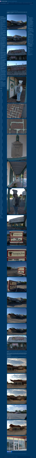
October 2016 (1, 155)
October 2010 (1, 195)
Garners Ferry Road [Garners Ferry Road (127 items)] (30, 23)
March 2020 (1, 132)
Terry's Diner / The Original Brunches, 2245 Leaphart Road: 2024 (30, 45)
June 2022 (1, 117)
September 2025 (1, 95)
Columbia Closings (4, 1)
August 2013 (1, 176)
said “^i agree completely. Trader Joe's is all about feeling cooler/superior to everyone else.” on (3, 52)
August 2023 (1, 109)
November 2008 (1, 208)
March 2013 (1, 179)
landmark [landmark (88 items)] (33, 25)
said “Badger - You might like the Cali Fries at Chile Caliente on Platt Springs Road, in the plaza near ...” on (3, 39)
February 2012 (1, 186)
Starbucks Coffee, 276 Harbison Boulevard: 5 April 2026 (2, 85)
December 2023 (1, 107)
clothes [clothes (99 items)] (31, 19)
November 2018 (1, 141)
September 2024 (1, 102)
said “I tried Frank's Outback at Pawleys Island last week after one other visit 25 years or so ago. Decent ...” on (3, 72)
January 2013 (1, 180)
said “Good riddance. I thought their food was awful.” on (3, 22)
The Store (7, 3)
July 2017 (1, 150)
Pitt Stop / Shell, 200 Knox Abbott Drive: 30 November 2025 (30, 40)
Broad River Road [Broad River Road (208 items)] (30, 17)
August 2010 (1, 196)
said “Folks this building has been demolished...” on (3, 62)
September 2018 (1, 142)
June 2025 (1, 97)
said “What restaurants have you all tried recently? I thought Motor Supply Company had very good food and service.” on (3, 77)
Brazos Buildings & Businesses (30, 54)
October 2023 (1, 108)
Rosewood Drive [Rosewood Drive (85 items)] (29, 29)
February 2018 (1, 146)
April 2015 (1, 165)
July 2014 (1, 170)
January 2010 (1, 200)
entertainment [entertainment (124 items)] (32, 21)
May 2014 (1, 171)
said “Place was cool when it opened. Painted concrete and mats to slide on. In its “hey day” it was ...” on (3, 18)
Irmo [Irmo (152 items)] (31, 25)
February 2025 (1, 99)
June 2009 (1, 204)
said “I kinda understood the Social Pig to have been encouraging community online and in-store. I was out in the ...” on (3, 60)
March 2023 (1, 112)
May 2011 (1, 191)
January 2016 (1, 160)
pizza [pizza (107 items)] (29, 27)
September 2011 (1, 189)
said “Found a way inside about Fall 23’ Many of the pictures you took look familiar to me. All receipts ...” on (3, 66)
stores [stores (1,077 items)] (30, 30)
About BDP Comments (2, 80)
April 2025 (1, 98)
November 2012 (1, 181)
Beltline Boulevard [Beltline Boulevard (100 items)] (29, 17)
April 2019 (1, 138)
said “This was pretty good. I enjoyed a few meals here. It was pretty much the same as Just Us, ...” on (3, 75)
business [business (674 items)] (30, 18)
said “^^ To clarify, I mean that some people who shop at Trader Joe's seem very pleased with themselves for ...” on (3, 55)
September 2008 (1, 209)
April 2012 (1, 185)
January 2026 (1, 93)
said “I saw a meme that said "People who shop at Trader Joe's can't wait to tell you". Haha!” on (3, 57)
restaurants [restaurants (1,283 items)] (30, 28)
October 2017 (1, 148)
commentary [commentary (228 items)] (29, 20)
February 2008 (1, 213)
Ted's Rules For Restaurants (3, 3)
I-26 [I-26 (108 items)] (30, 25)
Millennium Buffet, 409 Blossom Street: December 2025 (30, 41)
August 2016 (1, 156)
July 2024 (1, 103)
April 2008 (1, 212)
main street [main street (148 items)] (31, 26)
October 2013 (1, 175)
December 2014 (1, 167)
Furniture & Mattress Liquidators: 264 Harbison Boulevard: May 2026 (3, 83)
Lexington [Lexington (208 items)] (29, 26)
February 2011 (1, 193)
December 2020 (1, 127)
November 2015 (1, 161)
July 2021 (1, 123)
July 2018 (1, 143)
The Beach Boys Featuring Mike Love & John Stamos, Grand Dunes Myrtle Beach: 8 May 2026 (3, 82)
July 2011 (1, 190)
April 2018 (1, 145)
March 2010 (1, 199)
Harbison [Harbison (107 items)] (31, 24)
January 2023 (1, 113)
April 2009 (1, 205)
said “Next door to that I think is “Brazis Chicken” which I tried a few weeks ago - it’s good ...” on (3, 28)
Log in (0, 216)
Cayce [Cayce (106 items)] (28, 19)
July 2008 (1, 210)
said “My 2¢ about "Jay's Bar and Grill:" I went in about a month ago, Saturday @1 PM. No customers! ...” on (3, 41)
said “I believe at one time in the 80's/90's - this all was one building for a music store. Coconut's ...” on (3, 71)
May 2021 (1, 124)
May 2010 (1, 198)
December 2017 (1, 147)
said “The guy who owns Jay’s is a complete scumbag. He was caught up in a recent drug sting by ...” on (3, 47)
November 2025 (1, 94)
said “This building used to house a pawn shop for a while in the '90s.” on (3, 79)
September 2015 (1, 162)
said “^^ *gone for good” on (3, 48)
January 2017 (1, 153)
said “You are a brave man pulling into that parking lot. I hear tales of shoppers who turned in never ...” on (3, 37)
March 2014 (1, 172)
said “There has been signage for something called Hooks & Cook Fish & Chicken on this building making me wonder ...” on (3, 43)
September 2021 (1, 122)
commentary (1, 89)
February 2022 (1, 119)
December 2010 (1, 194)
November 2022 (1, 114)
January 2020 (1, 133)
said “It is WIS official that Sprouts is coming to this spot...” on (3, 63)
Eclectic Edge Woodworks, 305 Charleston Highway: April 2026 (2, 84)
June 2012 (1, 184)
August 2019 (1, 136)
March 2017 (1, 152)
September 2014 (1, 169)
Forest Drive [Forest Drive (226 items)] (31, 22)
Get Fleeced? (29, 46)
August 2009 (1, 203)
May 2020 (1, 131)
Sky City (28, 53)
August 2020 (1, 129)
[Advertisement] (18, 7)
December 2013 (1, 174)
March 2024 (1, 105)
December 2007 (1, 214)
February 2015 (1, 166)
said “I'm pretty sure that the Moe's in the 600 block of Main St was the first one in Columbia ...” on (3, 68)
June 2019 (1, 137)
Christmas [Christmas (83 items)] (30, 19)
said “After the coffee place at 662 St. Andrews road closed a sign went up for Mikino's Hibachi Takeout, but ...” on (3, 30)
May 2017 (1, 151)
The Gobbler (29, 52)
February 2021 (1, 126)
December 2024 (1, 100)
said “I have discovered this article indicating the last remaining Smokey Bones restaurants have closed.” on (3, 45)
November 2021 (1, 121)
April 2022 (1, 118)
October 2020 (1, 128)
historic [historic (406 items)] (29, 25)
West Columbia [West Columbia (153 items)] (29, 32)
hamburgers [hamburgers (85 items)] (29, 24)
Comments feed (1, 217)
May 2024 (1, 104)
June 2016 (1, 157)
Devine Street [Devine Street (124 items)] (29, 21)
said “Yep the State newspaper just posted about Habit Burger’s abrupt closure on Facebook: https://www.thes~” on (3, 24)
